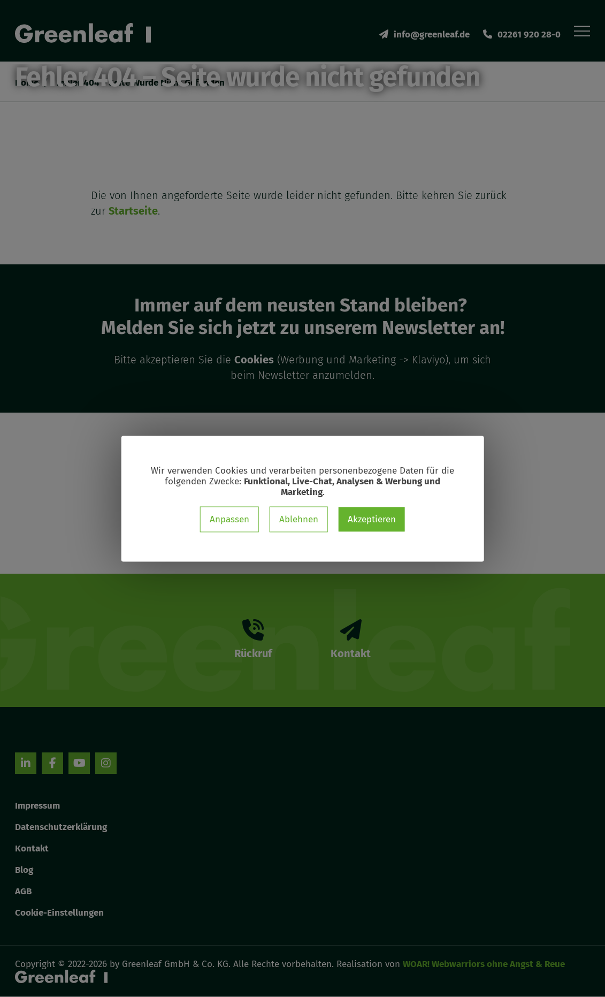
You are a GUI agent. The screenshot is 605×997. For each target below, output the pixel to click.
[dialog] (302, 498)
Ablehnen (298, 518)
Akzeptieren (372, 518)
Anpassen (229, 518)
